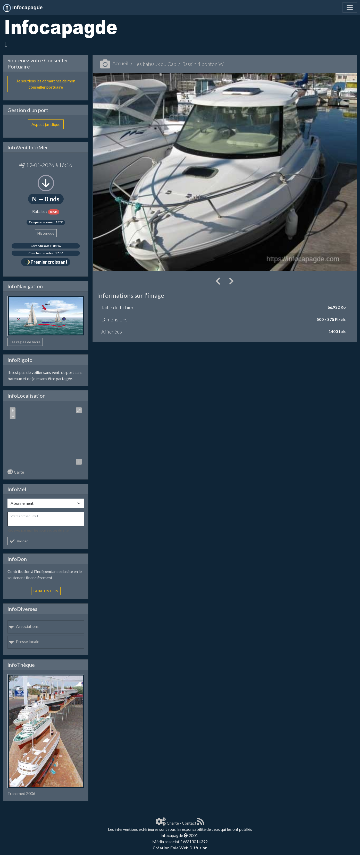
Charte (173, 822)
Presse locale (24, 641)
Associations (24, 626)
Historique (45, 233)
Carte (15, 471)
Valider (19, 541)
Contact (189, 822)
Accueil (114, 63)
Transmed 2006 (21, 793)
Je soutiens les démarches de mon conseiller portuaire (45, 83)
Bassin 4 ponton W (203, 64)
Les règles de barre (25, 342)
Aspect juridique (45, 124)
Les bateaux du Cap (155, 64)
